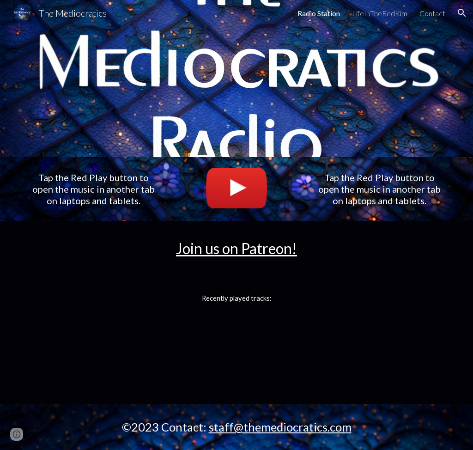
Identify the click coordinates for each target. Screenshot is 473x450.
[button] (462, 13)
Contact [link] (432, 13)
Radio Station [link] (318, 13)
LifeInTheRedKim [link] (379, 13)
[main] (94, 189)
